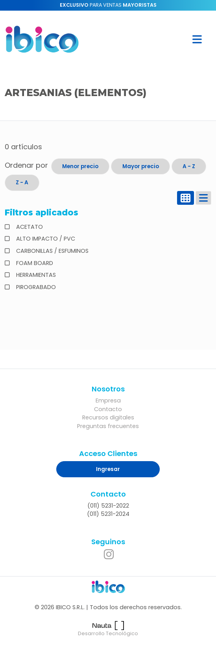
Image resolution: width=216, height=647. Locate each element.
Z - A (22, 182)
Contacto (108, 409)
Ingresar (108, 469)
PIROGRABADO (35, 287)
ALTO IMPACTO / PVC (45, 239)
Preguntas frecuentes (108, 426)
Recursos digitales (108, 417)
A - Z (189, 166)
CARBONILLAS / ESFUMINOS (52, 251)
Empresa (108, 400)
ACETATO (29, 227)
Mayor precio (140, 166)
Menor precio (80, 166)
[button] (197, 39)
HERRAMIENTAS (35, 275)
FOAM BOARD (34, 263)
